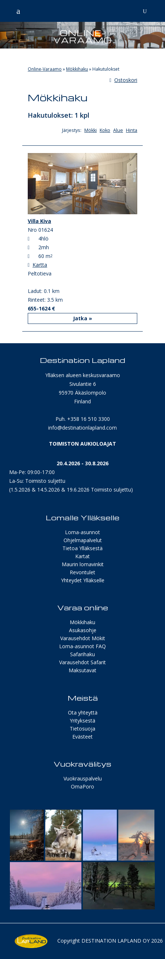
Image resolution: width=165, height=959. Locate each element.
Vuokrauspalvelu (83, 778)
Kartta (39, 264)
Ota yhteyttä (82, 712)
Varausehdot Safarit (82, 662)
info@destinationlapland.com (82, 427)
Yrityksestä (82, 720)
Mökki (90, 130)
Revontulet (82, 572)
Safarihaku (82, 654)
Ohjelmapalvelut (83, 540)
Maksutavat (82, 670)
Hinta (131, 130)
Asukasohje (82, 630)
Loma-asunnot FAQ (82, 646)
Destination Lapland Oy (115, 940)
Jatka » (82, 318)
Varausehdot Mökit (82, 638)
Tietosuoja (82, 728)
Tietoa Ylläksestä (82, 548)
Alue (118, 130)
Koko (105, 130)
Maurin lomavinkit (83, 564)
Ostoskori (123, 80)
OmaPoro (82, 786)
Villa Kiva (39, 221)
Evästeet (82, 736)
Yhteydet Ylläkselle (82, 580)
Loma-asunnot (82, 532)
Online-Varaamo (45, 69)
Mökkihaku (77, 69)
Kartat (82, 556)
